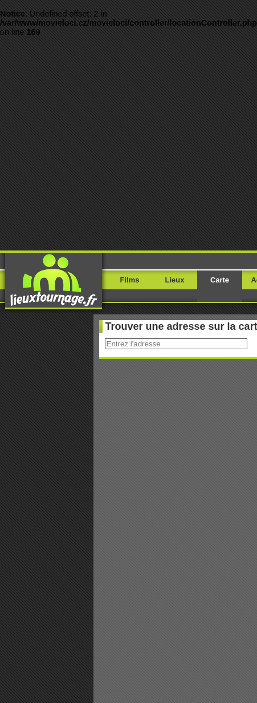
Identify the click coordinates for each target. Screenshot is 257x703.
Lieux (175, 280)
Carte (219, 280)
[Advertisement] (107, 144)
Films (130, 280)
